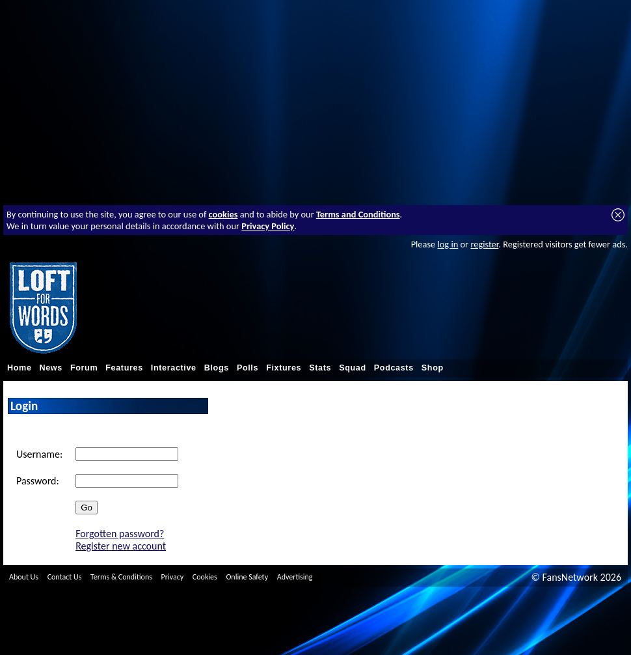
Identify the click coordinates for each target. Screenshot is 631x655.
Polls (247, 367)
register (484, 244)
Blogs (216, 367)
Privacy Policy (267, 226)
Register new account (120, 546)
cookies (223, 214)
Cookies (205, 576)
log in (447, 244)
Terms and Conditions (358, 214)
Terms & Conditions (121, 576)
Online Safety (247, 576)
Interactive (173, 367)
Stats (320, 367)
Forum (84, 367)
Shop (433, 367)
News (51, 367)
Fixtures (283, 367)
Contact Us (64, 576)
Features (124, 367)
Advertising (295, 576)
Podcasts (394, 367)
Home (19, 367)
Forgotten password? (119, 533)
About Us (23, 576)
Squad (352, 367)
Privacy (172, 576)
